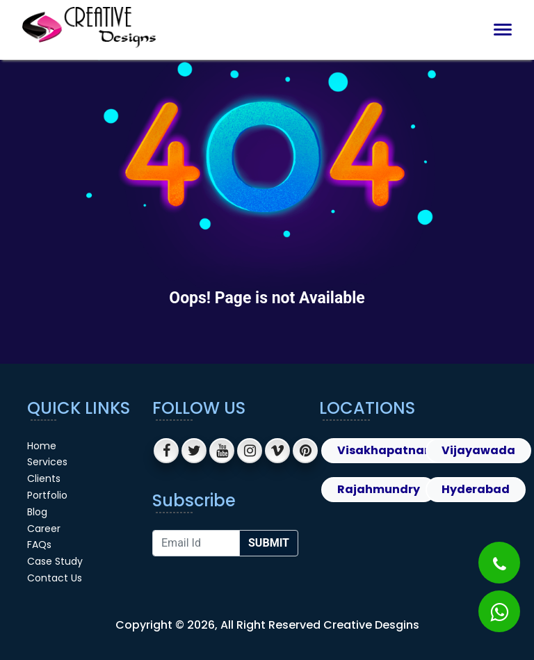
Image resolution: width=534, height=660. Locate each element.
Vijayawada (478, 450)
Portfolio (47, 495)
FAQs (39, 545)
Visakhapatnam (386, 450)
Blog (37, 512)
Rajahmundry (378, 489)
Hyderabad (476, 489)
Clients (43, 478)
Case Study (55, 561)
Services (47, 462)
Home (41, 446)
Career (43, 529)
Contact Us (54, 578)
